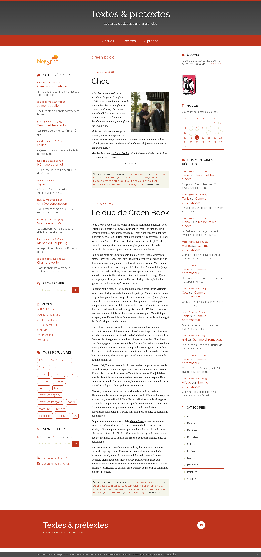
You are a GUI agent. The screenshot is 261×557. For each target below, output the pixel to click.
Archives (129, 41)
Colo (185, 292)
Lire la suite (214, 64)
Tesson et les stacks (51, 125)
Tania (185, 175)
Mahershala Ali (153, 293)
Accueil (108, 41)
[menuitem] (108, 40)
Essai (53, 360)
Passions (139, 174)
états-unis (45, 409)
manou (187, 222)
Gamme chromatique (52, 86)
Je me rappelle (48, 105)
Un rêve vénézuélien (52, 203)
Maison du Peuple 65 (52, 243)
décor (136, 249)
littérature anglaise (50, 395)
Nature (191, 458)
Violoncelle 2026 (49, 223)
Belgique (192, 430)
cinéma (144, 178)
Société (155, 482)
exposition (45, 416)
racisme (122, 181)
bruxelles (58, 374)
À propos (151, 41)
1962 (136, 184)
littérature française (50, 402)
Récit (42, 360)
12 (197, 132)
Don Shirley (127, 241)
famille (58, 388)
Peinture (192, 472)
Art (132, 174)
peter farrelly (126, 178)
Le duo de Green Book (130, 212)
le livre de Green (130, 327)
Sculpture (62, 416)
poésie (43, 374)
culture (43, 388)
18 (191, 137)
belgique (59, 381)
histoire (60, 409)
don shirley (141, 181)
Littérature (193, 451)
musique (97, 181)
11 (191, 132)
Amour (66, 360)
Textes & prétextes (130, 14)
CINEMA (42, 330)
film (137, 178)
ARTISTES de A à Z (48, 320)
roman (73, 374)
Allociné (133, 163)
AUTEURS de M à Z (48, 314)
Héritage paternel (50, 164)
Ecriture (43, 367)
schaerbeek (61, 367)
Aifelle (186, 382)
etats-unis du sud (113, 184)
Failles (41, 145)
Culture (135, 482)
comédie (153, 178)
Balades (192, 423)
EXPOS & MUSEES (48, 325)
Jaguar (42, 184)
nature (72, 402)
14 (208, 132)
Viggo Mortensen (154, 254)
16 (220, 132)
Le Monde (97, 157)
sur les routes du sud (105, 178)
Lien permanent (103, 174)
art (75, 416)
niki (184, 339)
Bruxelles (192, 437)
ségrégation (110, 181)
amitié (130, 181)
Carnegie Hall (99, 249)
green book (161, 174)
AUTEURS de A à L (48, 309)
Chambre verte (48, 262)
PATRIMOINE (45, 335)
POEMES (42, 340)
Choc (101, 81)
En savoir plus (170, 554)
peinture (44, 381)
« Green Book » (120, 153)
